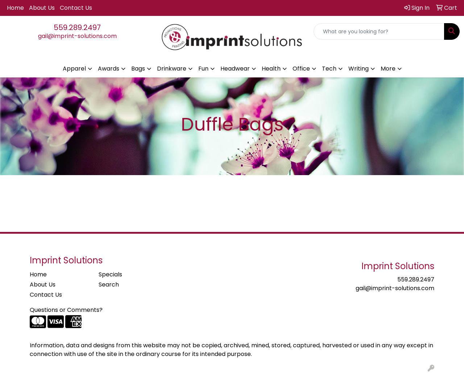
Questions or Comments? (66, 310)
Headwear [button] (235, 68)
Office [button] (301, 68)
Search (109, 284)
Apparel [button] (74, 68)
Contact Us (76, 8)
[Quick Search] (379, 31)
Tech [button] (329, 68)
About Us (42, 8)
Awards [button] (108, 68)
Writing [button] (358, 68)
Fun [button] (203, 68)
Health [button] (271, 68)
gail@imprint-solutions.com (77, 36)
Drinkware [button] (171, 68)
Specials (110, 274)
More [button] (388, 68)
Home (15, 8)
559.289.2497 (77, 27)
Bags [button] (138, 68)
